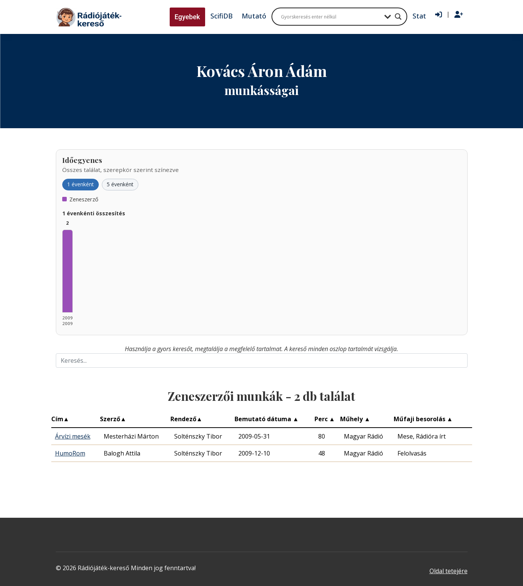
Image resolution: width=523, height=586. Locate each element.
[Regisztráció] (459, 15)
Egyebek (187, 17)
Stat (419, 15)
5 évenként (120, 184)
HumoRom (70, 453)
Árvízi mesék (72, 436)
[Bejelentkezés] (438, 15)
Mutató (254, 15)
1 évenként (80, 184)
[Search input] (330, 16)
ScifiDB (221, 15)
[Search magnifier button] (398, 16)
